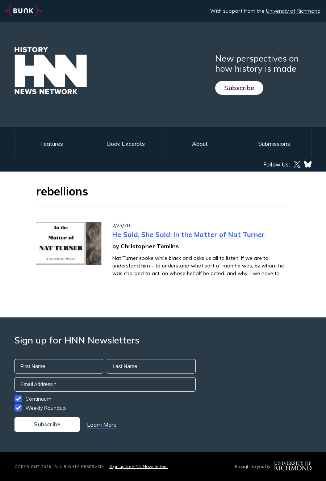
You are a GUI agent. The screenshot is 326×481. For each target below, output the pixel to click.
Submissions (274, 143)
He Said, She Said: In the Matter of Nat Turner (188, 234)
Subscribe (239, 88)
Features (51, 143)
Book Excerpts (126, 143)
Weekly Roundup (45, 408)
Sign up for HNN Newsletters (138, 466)
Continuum (38, 399)
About (200, 143)
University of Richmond (293, 11)
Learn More (102, 424)
